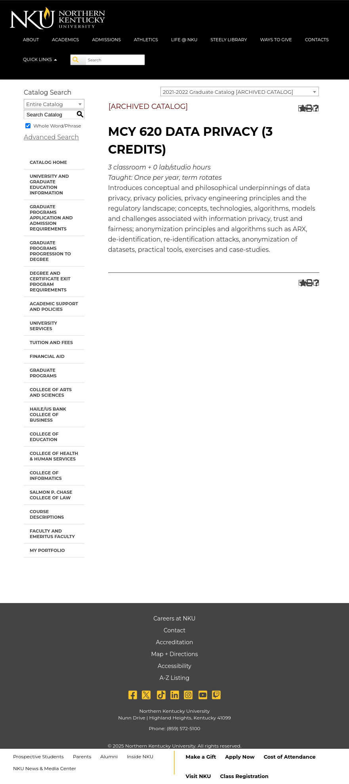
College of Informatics (46, 475)
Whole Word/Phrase (57, 126)
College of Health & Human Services (54, 456)
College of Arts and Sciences (51, 392)
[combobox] (239, 91)
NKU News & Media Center (44, 768)
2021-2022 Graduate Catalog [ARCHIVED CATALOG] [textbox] (228, 92)
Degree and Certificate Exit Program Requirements (50, 281)
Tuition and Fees (51, 342)
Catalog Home (48, 162)
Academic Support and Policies (54, 306)
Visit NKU (198, 776)
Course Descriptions (47, 514)
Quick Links (40, 59)
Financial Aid (47, 356)
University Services (43, 325)
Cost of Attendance (290, 757)
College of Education (44, 436)
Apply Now (239, 757)
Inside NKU (140, 756)
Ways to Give (276, 39)
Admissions (106, 39)
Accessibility (174, 666)
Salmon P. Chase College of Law (51, 494)
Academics (65, 39)
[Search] (78, 60)
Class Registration (244, 776)
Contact (174, 630)
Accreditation (174, 642)
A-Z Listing (174, 677)
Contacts (317, 39)
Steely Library (228, 39)
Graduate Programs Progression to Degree (50, 251)
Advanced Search (51, 137)
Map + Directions (174, 654)
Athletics (146, 39)
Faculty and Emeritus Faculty (52, 533)
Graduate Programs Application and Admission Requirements (51, 218)
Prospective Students (38, 756)
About (31, 39)
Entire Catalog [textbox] (44, 104)
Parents (82, 756)
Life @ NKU (184, 39)
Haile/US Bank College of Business (48, 414)
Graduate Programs (43, 373)
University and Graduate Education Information (49, 184)
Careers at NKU (174, 618)
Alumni (109, 756)
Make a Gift (201, 757)
